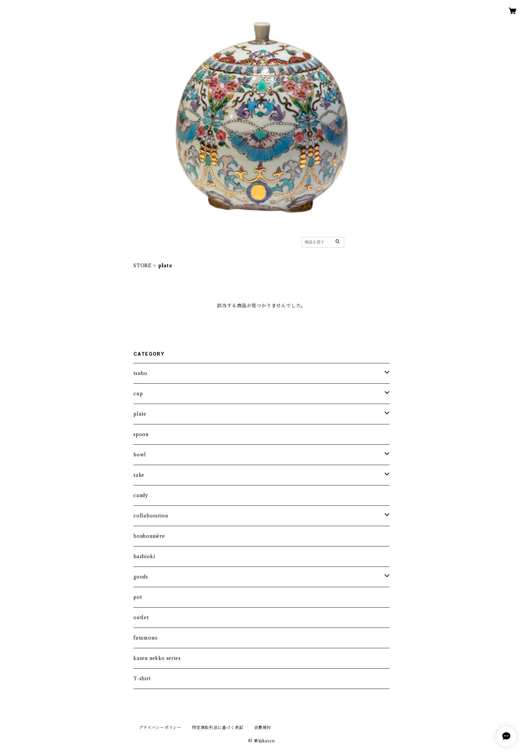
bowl (139, 455)
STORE (195, 242)
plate (139, 414)
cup (138, 394)
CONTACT (273, 242)
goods (140, 577)
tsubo (140, 373)
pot (137, 597)
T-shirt (142, 679)
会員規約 (262, 727)
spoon (140, 434)
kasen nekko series (156, 658)
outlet (141, 618)
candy (140, 495)
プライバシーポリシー (160, 727)
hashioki (144, 556)
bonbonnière (149, 536)
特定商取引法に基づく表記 (217, 727)
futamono (145, 638)
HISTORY (232, 242)
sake (138, 475)
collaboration (150, 516)
